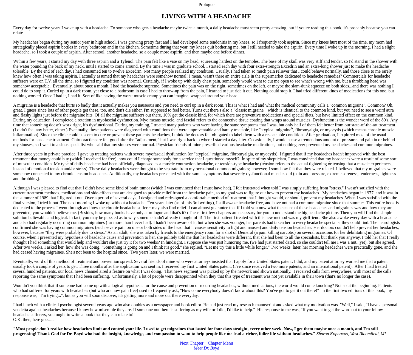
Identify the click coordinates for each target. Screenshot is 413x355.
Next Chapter (191, 343)
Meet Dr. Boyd (206, 348)
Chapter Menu (220, 343)
